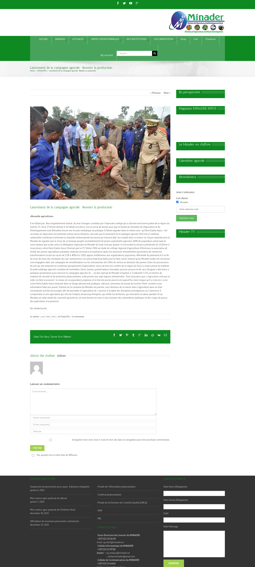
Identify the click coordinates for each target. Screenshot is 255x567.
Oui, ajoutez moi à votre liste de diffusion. (54, 455)
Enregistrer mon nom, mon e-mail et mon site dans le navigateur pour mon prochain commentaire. (121, 439)
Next (166, 92)
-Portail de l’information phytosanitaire (116, 486)
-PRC (99, 518)
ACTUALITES (64, 316)
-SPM (99, 510)
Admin (36, 316)
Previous (156, 92)
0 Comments (78, 316)
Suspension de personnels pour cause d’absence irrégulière (59, 486)
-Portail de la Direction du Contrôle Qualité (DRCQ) (122, 502)
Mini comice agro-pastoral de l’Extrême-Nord (52, 509)
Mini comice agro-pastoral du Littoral (48, 498)
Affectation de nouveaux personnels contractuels (54, 521)
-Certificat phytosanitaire (109, 494)
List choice (182, 198)
